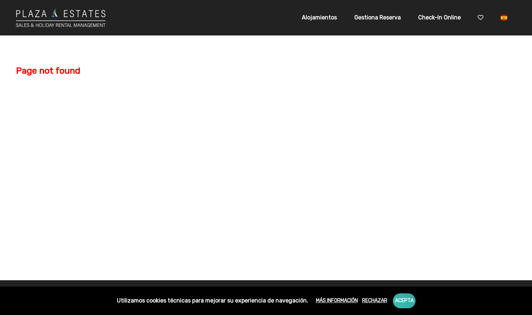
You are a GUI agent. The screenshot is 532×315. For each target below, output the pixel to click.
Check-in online (439, 17)
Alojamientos (319, 17)
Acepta (404, 301)
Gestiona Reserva (377, 17)
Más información (337, 301)
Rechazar (374, 301)
